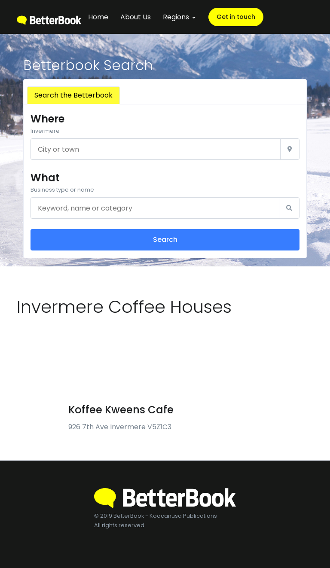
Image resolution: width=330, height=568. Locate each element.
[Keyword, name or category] (155, 208)
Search (165, 239)
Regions (176, 17)
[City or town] (156, 149)
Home (98, 17)
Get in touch (236, 16)
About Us (135, 17)
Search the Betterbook (73, 95)
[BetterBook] (49, 17)
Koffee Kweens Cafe (121, 410)
